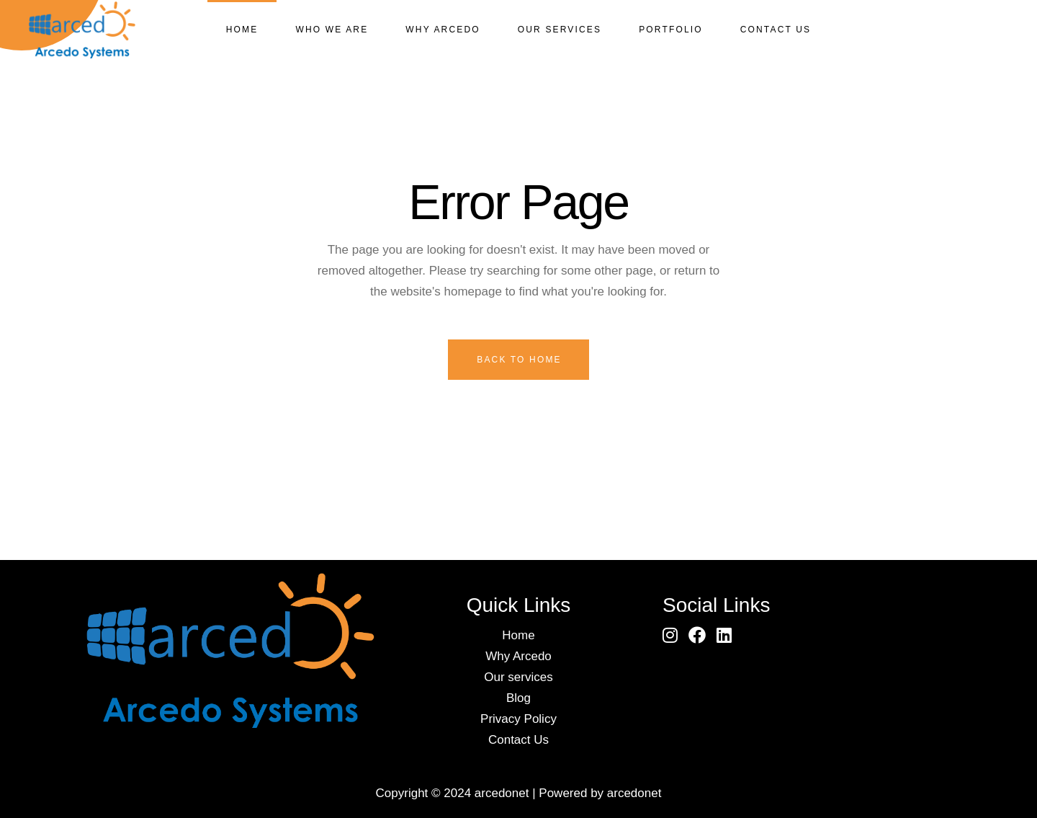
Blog (518, 698)
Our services (518, 677)
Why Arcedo (518, 656)
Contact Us (518, 740)
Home (518, 635)
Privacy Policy (518, 719)
